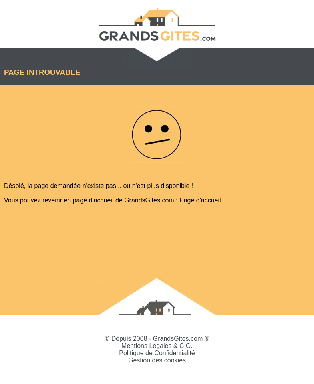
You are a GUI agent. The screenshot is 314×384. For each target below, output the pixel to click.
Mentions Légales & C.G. (157, 345)
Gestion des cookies (157, 360)
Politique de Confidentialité (157, 353)
